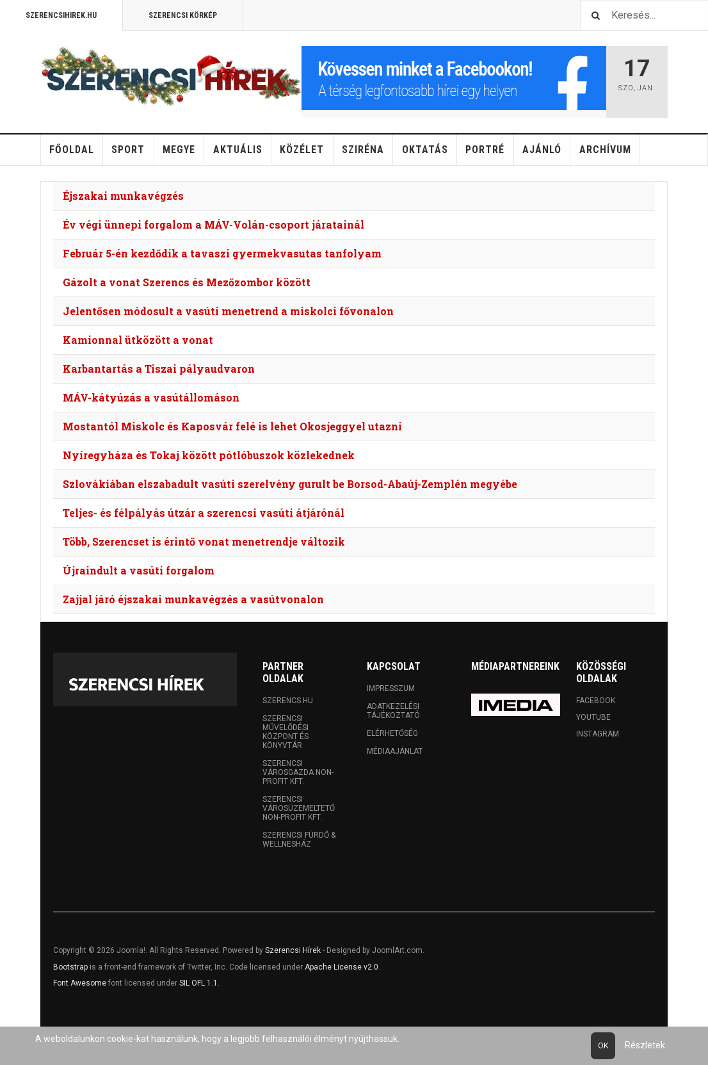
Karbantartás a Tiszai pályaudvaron (159, 368)
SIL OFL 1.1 (198, 983)
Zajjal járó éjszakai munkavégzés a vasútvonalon (193, 599)
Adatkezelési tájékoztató (393, 711)
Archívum (605, 149)
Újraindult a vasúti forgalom (138, 570)
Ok (603, 1045)
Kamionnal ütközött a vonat (138, 339)
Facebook (595, 700)
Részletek (645, 1045)
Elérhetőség (392, 733)
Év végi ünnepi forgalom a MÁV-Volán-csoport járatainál (213, 224)
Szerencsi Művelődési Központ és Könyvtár (285, 732)
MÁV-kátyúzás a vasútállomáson (151, 397)
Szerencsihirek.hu (61, 15)
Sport (128, 149)
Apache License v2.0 (341, 967)
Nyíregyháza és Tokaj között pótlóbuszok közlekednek (209, 455)
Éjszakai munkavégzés (123, 195)
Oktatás (425, 149)
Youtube (593, 717)
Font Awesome (79, 983)
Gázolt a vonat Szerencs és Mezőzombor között (186, 282)
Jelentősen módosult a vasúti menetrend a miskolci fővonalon (228, 311)
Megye (179, 149)
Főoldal (71, 149)
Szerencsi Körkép (183, 15)
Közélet (302, 149)
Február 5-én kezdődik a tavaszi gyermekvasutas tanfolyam (222, 253)
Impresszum (391, 688)
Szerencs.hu (287, 700)
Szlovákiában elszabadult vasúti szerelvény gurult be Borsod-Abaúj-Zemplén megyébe (290, 484)
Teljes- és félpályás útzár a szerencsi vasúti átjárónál (203, 512)
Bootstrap (70, 967)
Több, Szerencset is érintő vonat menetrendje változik (204, 541)
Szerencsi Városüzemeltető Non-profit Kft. (298, 808)
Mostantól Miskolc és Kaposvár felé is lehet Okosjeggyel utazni (232, 426)
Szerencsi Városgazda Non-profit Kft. (298, 772)
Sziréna (363, 149)
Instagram (597, 733)
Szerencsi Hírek (293, 950)
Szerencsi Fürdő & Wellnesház (298, 840)
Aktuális (237, 149)
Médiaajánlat (394, 751)
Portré (484, 149)
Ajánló (541, 149)
